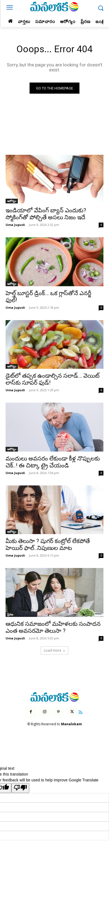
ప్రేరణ (10, 614)
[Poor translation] (20, 788)
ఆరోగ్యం (11, 201)
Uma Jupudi (15, 225)
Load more (54, 650)
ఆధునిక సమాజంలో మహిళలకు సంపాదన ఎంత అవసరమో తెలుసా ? (53, 627)
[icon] (80, 711)
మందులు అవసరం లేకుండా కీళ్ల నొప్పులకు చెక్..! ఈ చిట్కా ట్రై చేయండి (53, 462)
